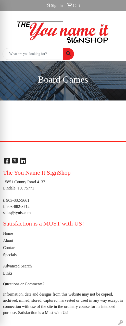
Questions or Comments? (23, 284)
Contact (9, 247)
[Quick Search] (33, 54)
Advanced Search (17, 266)
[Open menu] (116, 54)
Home (8, 233)
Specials (10, 255)
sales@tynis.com (17, 212)
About (8, 240)
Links (7, 273)
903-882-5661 (17, 200)
